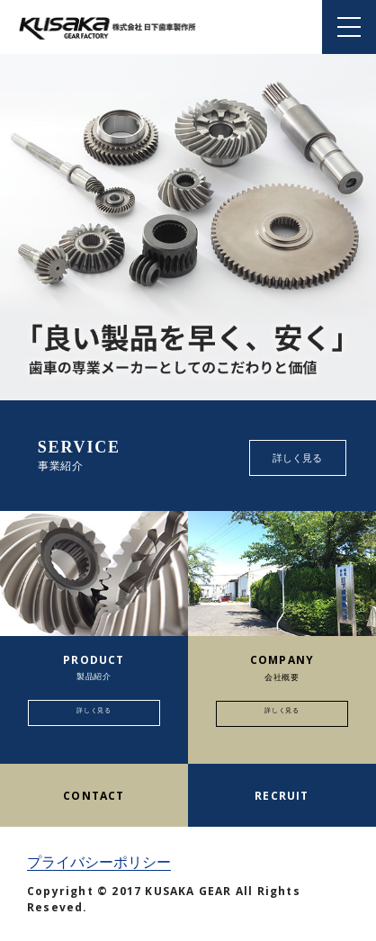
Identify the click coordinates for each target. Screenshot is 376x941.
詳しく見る (297, 457)
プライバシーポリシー (99, 862)
